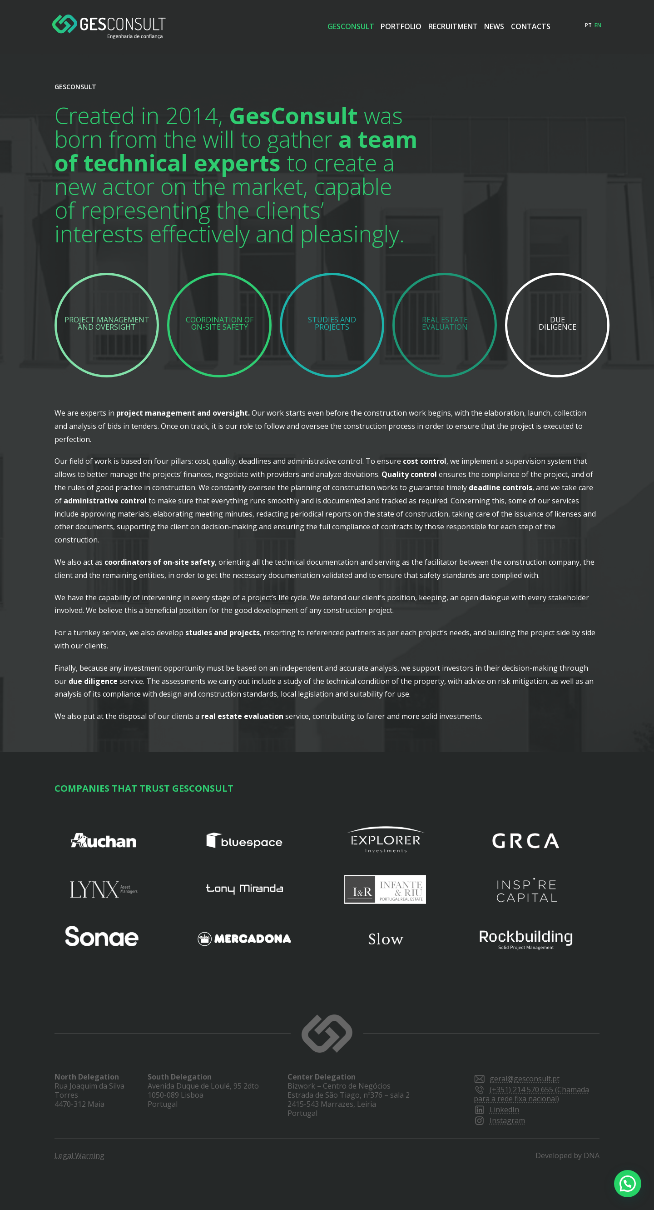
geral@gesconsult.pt (517, 1079)
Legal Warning (79, 1155)
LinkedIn (496, 1110)
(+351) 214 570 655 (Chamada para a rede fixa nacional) (531, 1094)
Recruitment (421, 26)
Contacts (526, 26)
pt (588, 25)
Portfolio (356, 26)
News (476, 26)
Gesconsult (292, 26)
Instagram (499, 1120)
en (598, 25)
